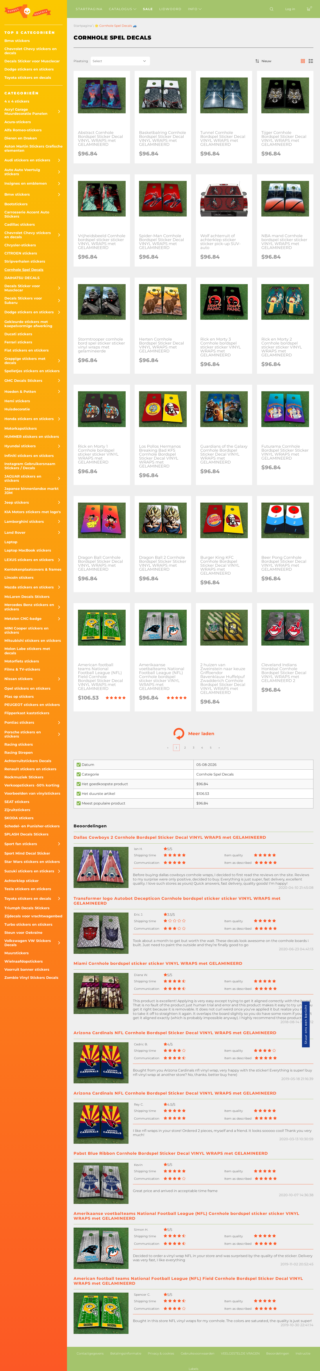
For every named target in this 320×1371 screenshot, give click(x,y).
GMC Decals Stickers (23, 381)
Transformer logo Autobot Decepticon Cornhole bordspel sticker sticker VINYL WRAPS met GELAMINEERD (177, 901)
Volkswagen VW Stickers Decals (27, 943)
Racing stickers (18, 744)
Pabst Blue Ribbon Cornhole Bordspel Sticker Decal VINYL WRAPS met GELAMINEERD (171, 1153)
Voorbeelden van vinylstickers (32, 793)
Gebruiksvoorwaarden (197, 1353)
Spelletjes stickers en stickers (32, 371)
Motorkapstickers (20, 428)
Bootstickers (16, 204)
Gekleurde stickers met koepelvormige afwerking (28, 324)
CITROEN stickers (20, 253)
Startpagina (89, 9)
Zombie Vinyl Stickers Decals (31, 978)
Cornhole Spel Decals (23, 270)
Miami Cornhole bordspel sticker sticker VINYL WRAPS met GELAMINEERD (158, 963)
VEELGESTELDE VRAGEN (240, 1353)
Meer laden (193, 734)
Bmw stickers (17, 41)
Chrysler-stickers (20, 245)
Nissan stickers (18, 679)
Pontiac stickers (19, 722)
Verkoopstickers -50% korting (31, 785)
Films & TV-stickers (22, 669)
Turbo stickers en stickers (28, 924)
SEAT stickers (16, 802)
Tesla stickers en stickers (27, 889)
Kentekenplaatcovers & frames (32, 569)
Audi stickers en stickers (27, 160)
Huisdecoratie (17, 409)
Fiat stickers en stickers (26, 350)
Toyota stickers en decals (27, 78)
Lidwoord (170, 9)
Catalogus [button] (122, 9)
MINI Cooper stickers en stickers (26, 630)
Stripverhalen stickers (24, 261)
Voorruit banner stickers (26, 969)
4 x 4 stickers (16, 101)
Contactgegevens (90, 1353)
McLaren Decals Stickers (27, 597)
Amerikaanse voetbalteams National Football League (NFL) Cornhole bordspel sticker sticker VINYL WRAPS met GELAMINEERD (186, 1216)
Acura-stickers (17, 122)
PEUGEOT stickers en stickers (32, 705)
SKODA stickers (19, 818)
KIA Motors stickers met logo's (32, 512)
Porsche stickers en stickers (22, 734)
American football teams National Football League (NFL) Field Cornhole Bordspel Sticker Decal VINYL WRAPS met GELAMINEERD (188, 1281)
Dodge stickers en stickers (29, 69)
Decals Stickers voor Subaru (23, 300)
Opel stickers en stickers (27, 688)
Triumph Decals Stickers (27, 908)
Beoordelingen (277, 1353)
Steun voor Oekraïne (23, 933)
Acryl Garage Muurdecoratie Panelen (25, 111)
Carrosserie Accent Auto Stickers (26, 214)
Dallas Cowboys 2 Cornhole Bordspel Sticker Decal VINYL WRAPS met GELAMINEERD (170, 837)
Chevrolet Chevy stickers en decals (30, 51)
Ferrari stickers (18, 342)
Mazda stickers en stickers (29, 587)
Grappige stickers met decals (24, 361)
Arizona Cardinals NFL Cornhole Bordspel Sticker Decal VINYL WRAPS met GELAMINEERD (175, 1032)
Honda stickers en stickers (29, 419)
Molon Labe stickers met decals (27, 651)
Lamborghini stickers (24, 522)
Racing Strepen (18, 752)
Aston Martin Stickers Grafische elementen (33, 148)
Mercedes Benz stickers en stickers (29, 607)
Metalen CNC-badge (23, 619)
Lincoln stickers (19, 577)
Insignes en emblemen (25, 183)
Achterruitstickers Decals (27, 761)
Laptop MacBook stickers (27, 550)
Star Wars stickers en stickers (32, 862)
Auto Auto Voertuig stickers (22, 172)
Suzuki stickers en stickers (29, 871)
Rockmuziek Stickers (23, 777)
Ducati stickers (18, 334)
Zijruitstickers (17, 810)
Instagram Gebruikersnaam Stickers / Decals (29, 466)
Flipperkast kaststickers (26, 713)
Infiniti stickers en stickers (29, 456)
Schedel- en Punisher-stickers (32, 826)
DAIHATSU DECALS (22, 278)
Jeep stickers (16, 502)
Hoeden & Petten (20, 392)
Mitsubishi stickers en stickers (32, 641)
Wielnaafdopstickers (23, 961)
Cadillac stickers (19, 224)
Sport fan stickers (20, 844)
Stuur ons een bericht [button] (306, 1024)
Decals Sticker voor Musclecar (32, 61)
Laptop (10, 542)
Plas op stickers (19, 697)
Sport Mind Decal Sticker (27, 853)
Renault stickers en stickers (30, 769)
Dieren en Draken (20, 138)
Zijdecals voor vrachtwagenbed (33, 916)
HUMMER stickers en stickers (31, 437)
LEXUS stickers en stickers (29, 560)
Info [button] (195, 9)
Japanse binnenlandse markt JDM (31, 491)
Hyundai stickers (20, 446)
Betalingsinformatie (125, 1353)
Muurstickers (16, 953)
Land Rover (14, 532)
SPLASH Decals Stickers (26, 834)
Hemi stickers (17, 401)
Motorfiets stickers (21, 661)
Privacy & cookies (161, 1353)
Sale (148, 9)
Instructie (303, 1353)
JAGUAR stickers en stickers (22, 478)
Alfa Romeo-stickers (23, 130)
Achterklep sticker (21, 881)
